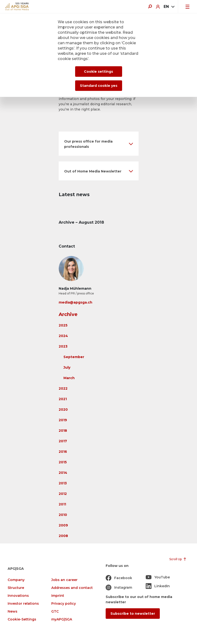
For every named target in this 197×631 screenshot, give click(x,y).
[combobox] (169, 7)
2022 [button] (63, 388)
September (73, 357)
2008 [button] (63, 536)
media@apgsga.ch (75, 302)
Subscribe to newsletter (132, 613)
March (69, 378)
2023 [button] (63, 346)
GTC (55, 611)
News (12, 611)
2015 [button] (63, 462)
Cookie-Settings (22, 619)
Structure (16, 588)
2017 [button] (63, 441)
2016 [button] (63, 451)
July (66, 367)
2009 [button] (63, 525)
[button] (99, 144)
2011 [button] (62, 504)
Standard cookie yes (98, 85)
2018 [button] (63, 430)
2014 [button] (63, 472)
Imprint (57, 596)
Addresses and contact (72, 588)
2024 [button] (63, 336)
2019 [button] (63, 420)
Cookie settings (98, 71)
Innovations (18, 596)
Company (16, 580)
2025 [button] (63, 325)
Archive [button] (68, 314)
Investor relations (23, 604)
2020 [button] (63, 409)
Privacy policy (63, 604)
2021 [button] (63, 399)
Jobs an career (64, 580)
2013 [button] (63, 483)
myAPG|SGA (61, 619)
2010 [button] (63, 515)
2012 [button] (63, 494)
